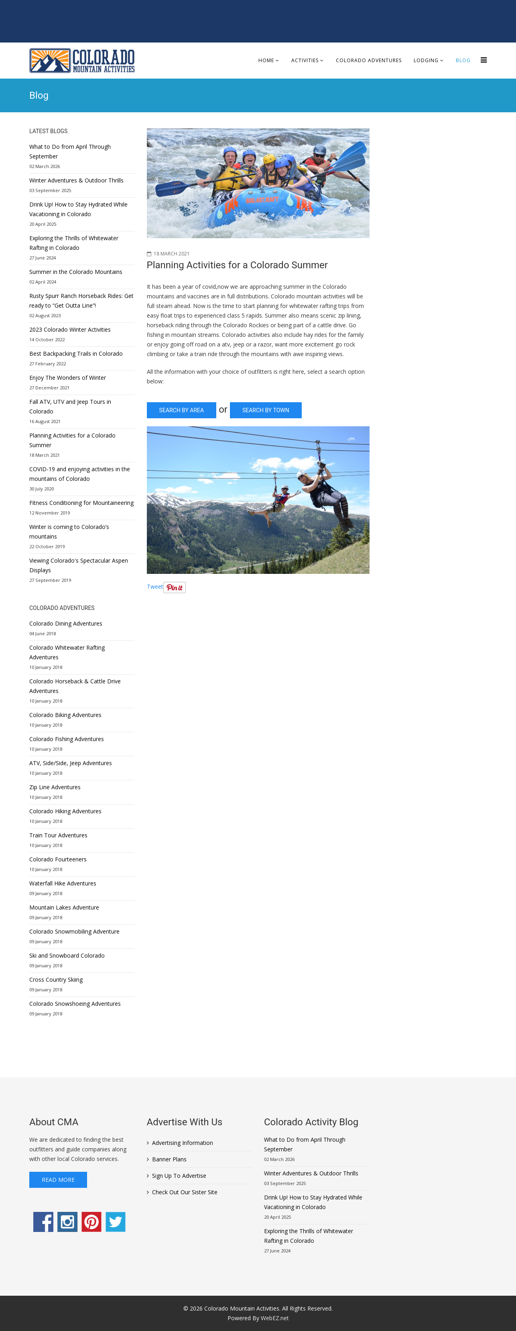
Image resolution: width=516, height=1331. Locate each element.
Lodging (426, 60)
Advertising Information (182, 1143)
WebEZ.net (275, 1318)
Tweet (155, 586)
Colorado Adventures (369, 60)
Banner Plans (169, 1159)
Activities (305, 60)
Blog (463, 60)
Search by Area (181, 410)
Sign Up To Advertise (179, 1175)
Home (266, 60)
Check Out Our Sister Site (184, 1192)
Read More (58, 1179)
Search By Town (265, 410)
